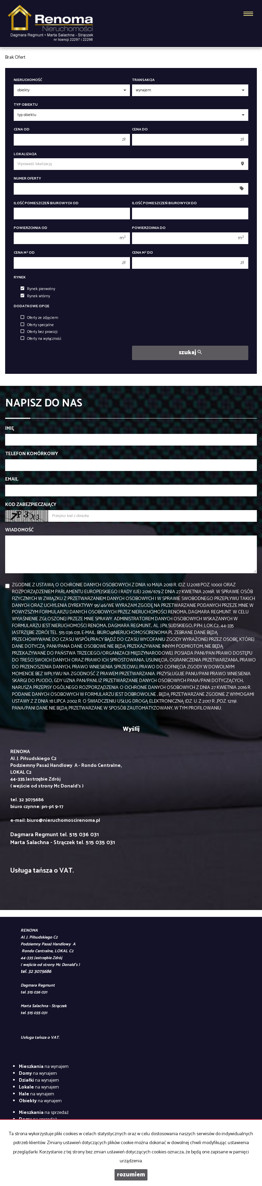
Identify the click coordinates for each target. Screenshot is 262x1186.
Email (11, 479)
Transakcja (143, 80)
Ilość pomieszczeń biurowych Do (164, 203)
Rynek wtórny (35, 296)
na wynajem (44, 1067)
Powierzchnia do (149, 228)
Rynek (20, 277)
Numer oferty (27, 178)
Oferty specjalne (37, 325)
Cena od (21, 129)
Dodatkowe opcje (31, 306)
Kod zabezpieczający (30, 505)
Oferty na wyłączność (41, 339)
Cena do (140, 129)
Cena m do (142, 252)
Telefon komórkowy (31, 454)
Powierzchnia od (30, 228)
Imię (9, 428)
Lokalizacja (25, 154)
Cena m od (24, 252)
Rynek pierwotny (38, 289)
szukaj (190, 352)
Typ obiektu (26, 104)
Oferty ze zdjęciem (39, 318)
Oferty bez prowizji (39, 332)
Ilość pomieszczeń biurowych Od (46, 203)
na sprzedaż (44, 1113)
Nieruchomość (28, 80)
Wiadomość (19, 530)
